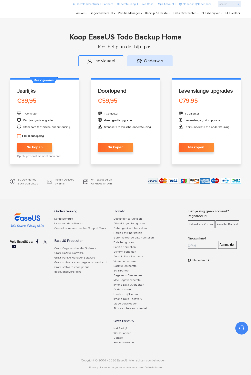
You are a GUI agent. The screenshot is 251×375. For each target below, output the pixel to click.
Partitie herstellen (125, 247)
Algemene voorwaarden (127, 367)
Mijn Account (166, 4)
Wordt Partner (122, 333)
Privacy (93, 367)
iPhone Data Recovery (128, 299)
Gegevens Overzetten (128, 275)
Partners (108, 4)
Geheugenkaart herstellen (130, 228)
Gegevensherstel (101, 13)
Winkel (80, 13)
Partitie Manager (129, 13)
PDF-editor (233, 13)
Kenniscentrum (63, 218)
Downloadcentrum (87, 4)
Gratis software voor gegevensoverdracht (80, 262)
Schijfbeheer (122, 270)
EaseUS (34, 8)
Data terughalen (124, 242)
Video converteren (125, 261)
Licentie (105, 367)
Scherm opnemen (125, 251)
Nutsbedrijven (211, 13)
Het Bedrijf (120, 328)
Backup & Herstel (156, 13)
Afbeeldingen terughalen (129, 223)
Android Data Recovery (128, 256)
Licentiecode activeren (68, 223)
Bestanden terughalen (128, 218)
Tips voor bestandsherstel (130, 308)
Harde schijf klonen (126, 294)
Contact (118, 337)
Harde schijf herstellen (128, 233)
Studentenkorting (124, 342)
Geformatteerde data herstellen (134, 237)
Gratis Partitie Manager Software (74, 257)
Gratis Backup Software (69, 253)
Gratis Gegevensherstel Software (75, 248)
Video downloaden (125, 303)
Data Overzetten (185, 13)
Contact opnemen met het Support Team (80, 228)
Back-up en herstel (125, 266)
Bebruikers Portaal (201, 224)
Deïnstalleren (153, 367)
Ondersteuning (126, 4)
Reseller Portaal (227, 224)
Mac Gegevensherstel (127, 280)
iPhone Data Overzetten (129, 284)
